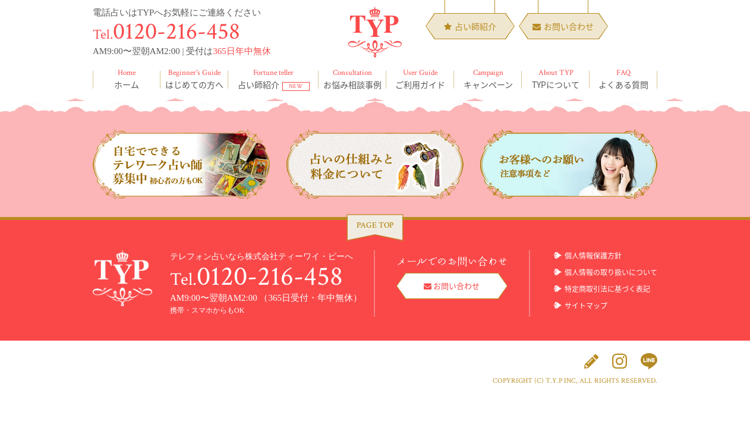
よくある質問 (623, 79)
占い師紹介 (273, 79)
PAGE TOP (375, 225)
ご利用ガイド (420, 79)
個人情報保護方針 (593, 255)
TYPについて (556, 79)
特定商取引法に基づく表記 (607, 289)
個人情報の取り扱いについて (611, 272)
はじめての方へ (194, 79)
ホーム (126, 79)
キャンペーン (488, 79)
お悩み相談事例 (352, 79)
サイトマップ (586, 305)
